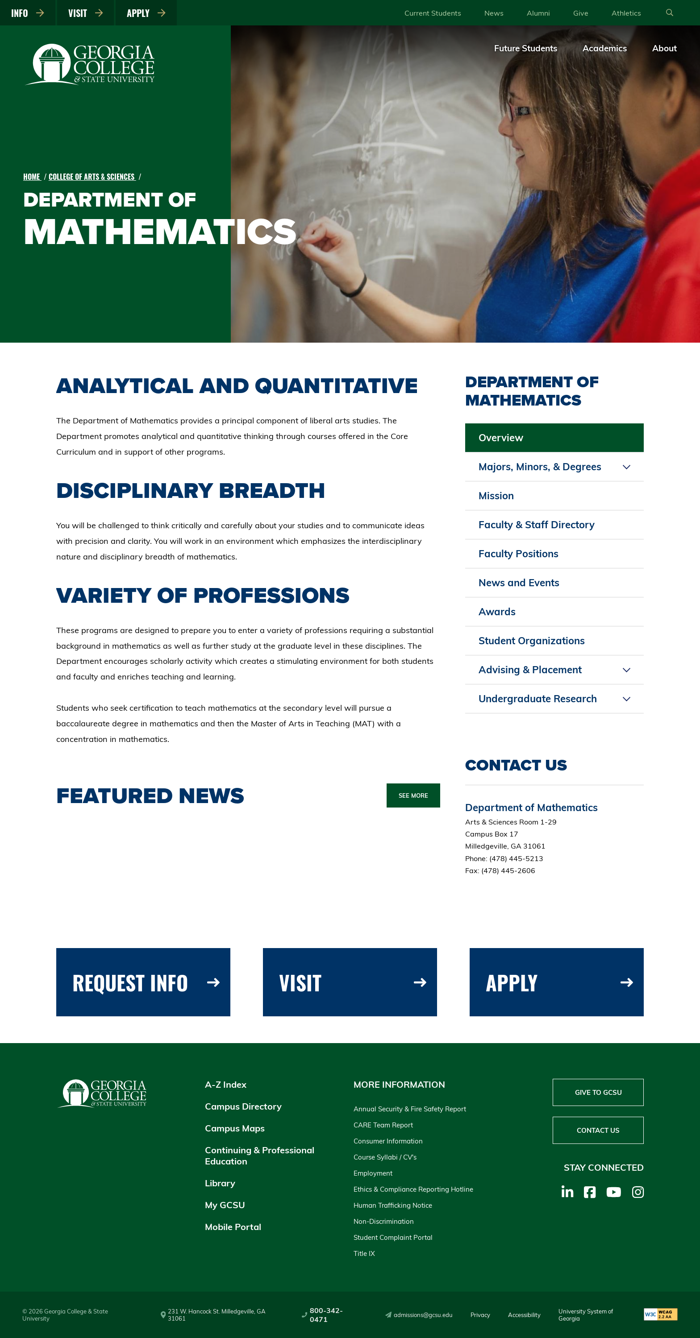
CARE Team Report (383, 1125)
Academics (605, 48)
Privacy (480, 1314)
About (664, 48)
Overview (501, 437)
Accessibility (524, 1314)
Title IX (364, 1253)
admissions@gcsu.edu (419, 1314)
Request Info (146, 982)
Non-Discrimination (384, 1221)
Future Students (526, 48)
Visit (85, 13)
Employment (373, 1173)
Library (220, 1183)
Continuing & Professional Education (259, 1155)
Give (580, 12)
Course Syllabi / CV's (385, 1157)
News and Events (519, 582)
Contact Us (598, 1130)
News (494, 12)
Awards (497, 611)
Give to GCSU (598, 1092)
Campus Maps (235, 1128)
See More (413, 795)
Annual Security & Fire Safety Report (410, 1109)
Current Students (432, 12)
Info (27, 13)
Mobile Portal (233, 1226)
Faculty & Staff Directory (537, 524)
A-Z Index (225, 1084)
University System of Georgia (585, 1315)
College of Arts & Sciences (92, 176)
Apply (146, 13)
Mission (496, 495)
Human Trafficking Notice (393, 1205)
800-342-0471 (322, 1315)
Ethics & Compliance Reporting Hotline (413, 1189)
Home (32, 176)
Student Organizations (532, 640)
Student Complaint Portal (393, 1237)
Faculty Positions (518, 553)
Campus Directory (243, 1106)
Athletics (626, 12)
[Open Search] (669, 13)
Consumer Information (388, 1141)
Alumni (538, 12)
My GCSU (225, 1204)
